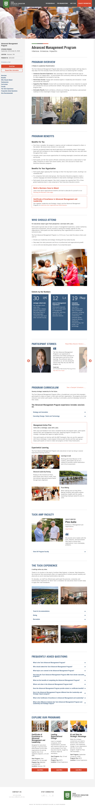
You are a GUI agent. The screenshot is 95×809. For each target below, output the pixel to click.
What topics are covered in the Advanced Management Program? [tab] (53, 670)
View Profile (68, 529)
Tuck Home (6, 4)
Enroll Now (12, 66)
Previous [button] (28, 360)
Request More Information (12, 70)
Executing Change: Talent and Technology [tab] (46, 416)
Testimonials (4, 82)
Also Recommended (7, 93)
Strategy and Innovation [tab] (40, 412)
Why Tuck (73, 3)
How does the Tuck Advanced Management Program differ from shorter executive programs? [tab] (58, 675)
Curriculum (4, 84)
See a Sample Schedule (76, 387)
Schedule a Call (5, 62)
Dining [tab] (35, 615)
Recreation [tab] (36, 619)
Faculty (3, 86)
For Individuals (50, 3)
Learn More (40, 770)
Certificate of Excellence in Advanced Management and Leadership (55, 200)
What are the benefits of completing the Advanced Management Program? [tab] (56, 680)
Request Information (84, 3)
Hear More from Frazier (58, 370)
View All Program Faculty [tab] (41, 551)
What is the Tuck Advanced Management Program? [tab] (49, 662)
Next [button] (89, 360)
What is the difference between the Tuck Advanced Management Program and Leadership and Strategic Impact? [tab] (57, 702)
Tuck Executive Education (19, 4)
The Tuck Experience (7, 89)
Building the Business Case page (43, 192)
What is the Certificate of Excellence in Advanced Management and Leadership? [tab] (58, 698)
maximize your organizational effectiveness (54, 205)
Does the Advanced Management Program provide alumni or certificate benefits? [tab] (58, 688)
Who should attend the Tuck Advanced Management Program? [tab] (52, 666)
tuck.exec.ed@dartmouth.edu (17, 797)
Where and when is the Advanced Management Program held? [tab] (52, 684)
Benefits (3, 77)
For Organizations (62, 3)
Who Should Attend (6, 80)
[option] (55, 360)
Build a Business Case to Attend (46, 188)
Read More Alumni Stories (75, 344)
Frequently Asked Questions (9, 91)
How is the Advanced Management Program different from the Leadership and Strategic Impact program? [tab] (57, 693)
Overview (4, 75)
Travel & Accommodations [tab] (41, 611)
